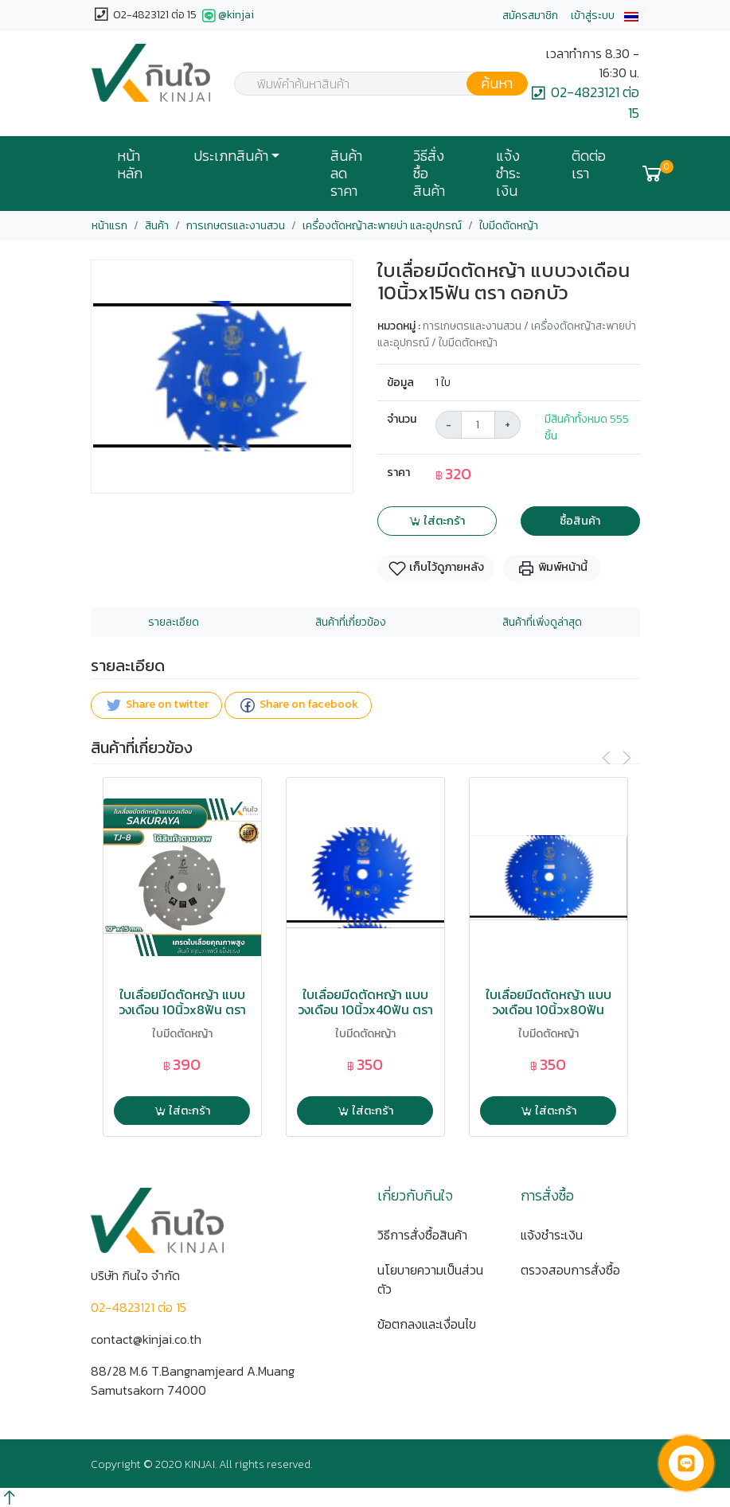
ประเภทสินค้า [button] (230, 156)
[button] (631, 15)
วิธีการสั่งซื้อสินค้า (422, 1234)
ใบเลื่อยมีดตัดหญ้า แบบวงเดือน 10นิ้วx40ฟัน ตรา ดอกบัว (365, 1010)
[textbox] (371, 85)
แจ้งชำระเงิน (508, 173)
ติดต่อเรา (589, 165)
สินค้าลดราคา (346, 173)
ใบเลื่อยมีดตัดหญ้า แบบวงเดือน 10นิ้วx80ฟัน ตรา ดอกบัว (548, 1010)
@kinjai (226, 15)
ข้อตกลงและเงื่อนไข (426, 1323)
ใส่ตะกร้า (436, 520)
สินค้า (157, 225)
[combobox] (371, 84)
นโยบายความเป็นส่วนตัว (430, 1279)
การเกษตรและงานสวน (235, 225)
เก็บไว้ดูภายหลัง (436, 568)
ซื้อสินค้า (580, 520)
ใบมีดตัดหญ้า (508, 225)
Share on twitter (156, 705)
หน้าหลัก (129, 165)
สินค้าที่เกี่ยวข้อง (350, 622)
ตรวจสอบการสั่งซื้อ (570, 1269)
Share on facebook (298, 705)
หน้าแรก (109, 225)
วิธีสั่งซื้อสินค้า (429, 173)
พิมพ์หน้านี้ (552, 568)
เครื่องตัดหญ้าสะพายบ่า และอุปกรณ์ (382, 225)
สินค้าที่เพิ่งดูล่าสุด (542, 622)
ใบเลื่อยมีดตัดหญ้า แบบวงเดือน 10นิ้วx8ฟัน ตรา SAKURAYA (182, 1010)
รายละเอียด (173, 622)
